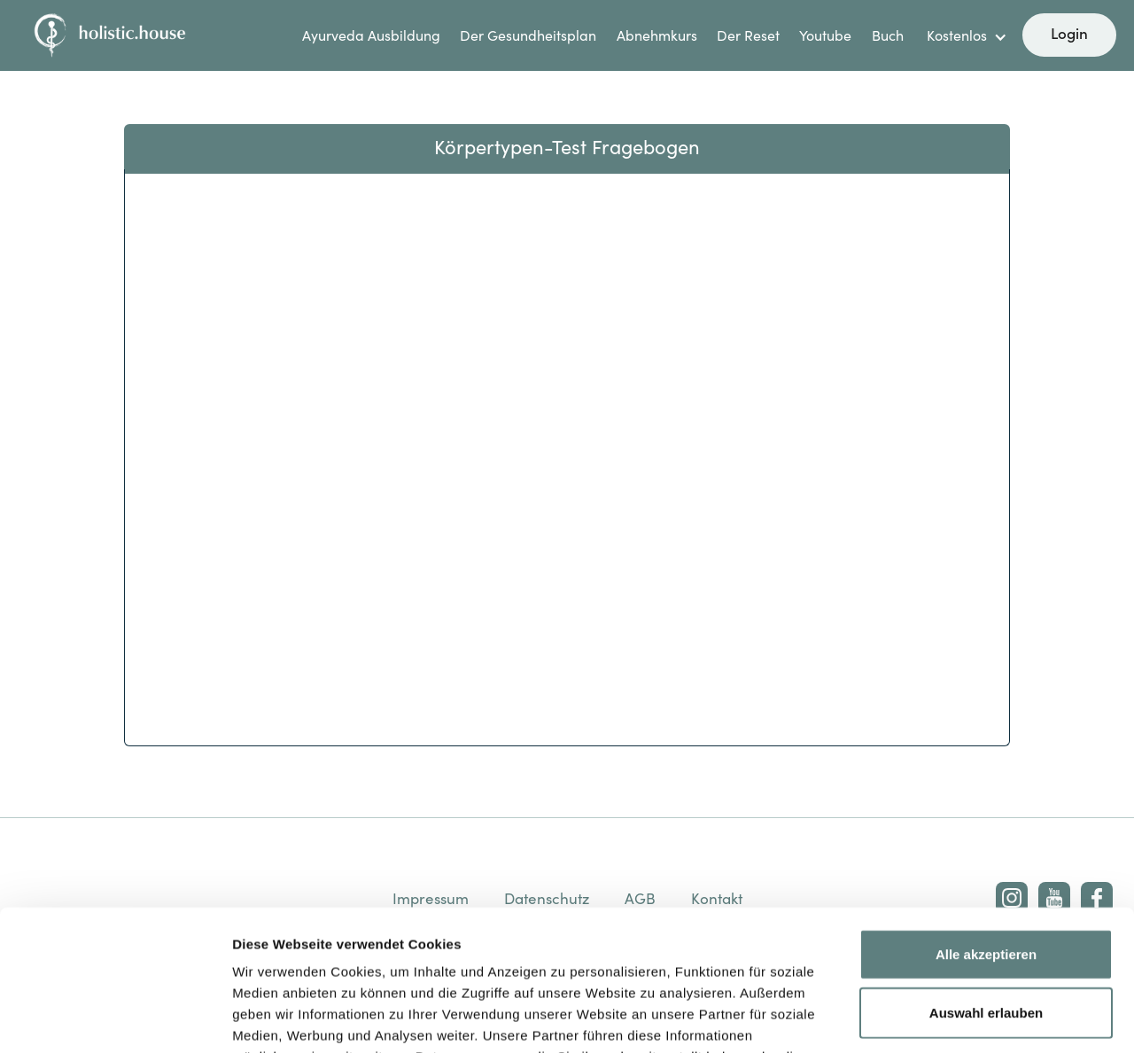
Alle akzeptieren (986, 822)
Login (1069, 32)
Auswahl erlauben (986, 880)
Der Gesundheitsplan (528, 35)
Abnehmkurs (657, 35)
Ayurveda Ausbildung (371, 35)
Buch (888, 35)
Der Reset (748, 35)
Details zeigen (942, 1018)
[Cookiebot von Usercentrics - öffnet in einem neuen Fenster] (114, 1018)
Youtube (825, 35)
